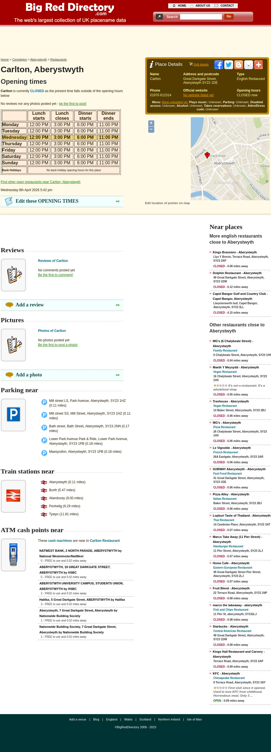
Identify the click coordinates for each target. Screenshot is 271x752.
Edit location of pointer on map (167, 203)
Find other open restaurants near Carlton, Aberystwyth (40, 182)
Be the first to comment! (55, 275)
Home (5, 59)
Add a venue (77, 719)
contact (227, 5)
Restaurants (58, 59)
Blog (96, 719)
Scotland (145, 719)
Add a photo (29, 375)
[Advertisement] (135, 40)
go (228, 16)
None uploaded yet (174, 102)
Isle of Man (194, 719)
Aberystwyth (38, 59)
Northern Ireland (169, 719)
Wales (128, 719)
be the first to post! (73, 104)
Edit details (201, 64)
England (111, 719)
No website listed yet (198, 95)
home (182, 5)
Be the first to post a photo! (58, 345)
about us (203, 5)
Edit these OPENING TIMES (47, 201)
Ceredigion (19, 59)
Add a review (30, 305)
